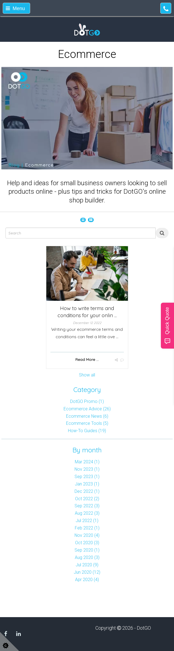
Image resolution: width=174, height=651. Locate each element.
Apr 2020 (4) (87, 579)
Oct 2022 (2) (87, 498)
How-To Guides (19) (87, 430)
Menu (15, 8)
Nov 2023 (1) (87, 469)
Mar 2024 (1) (87, 461)
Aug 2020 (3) (87, 557)
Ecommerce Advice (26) (87, 408)
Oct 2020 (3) (87, 542)
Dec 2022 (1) (87, 491)
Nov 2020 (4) (87, 535)
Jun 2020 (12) (87, 572)
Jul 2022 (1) (87, 520)
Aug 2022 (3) (87, 513)
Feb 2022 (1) (87, 528)
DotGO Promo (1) (87, 401)
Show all (87, 375)
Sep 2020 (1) (87, 550)
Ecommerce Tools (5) (87, 423)
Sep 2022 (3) (87, 505)
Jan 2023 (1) (87, 484)
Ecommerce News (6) (87, 416)
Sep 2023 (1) (87, 476)
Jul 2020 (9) (87, 564)
